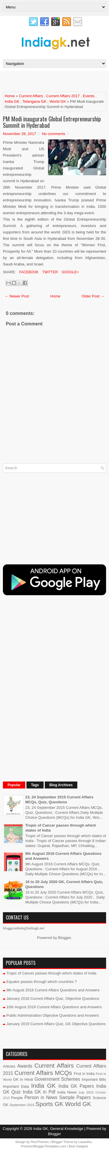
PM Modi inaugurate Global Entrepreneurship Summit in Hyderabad (52, 122)
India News (67, 1092)
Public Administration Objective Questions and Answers (52, 1015)
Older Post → (93, 296)
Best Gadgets (78, 1146)
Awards (24, 1066)
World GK (57, 101)
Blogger (64, 937)
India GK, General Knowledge (58, 1128)
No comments (53, 134)
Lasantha (85, 1142)
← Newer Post (17, 296)
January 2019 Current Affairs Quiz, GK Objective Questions (56, 1024)
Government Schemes (57, 1079)
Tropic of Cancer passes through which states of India (51, 973)
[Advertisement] (56, 81)
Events (88, 96)
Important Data (16, 1086)
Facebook (28, 272)
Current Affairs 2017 (63, 96)
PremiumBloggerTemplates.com (43, 1146)
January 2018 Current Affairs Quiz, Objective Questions (52, 998)
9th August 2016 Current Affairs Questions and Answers (53, 990)
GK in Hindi (23, 1079)
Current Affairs (31, 96)
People (17, 1098)
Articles (9, 1066)
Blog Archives (61, 785)
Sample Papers (75, 1097)
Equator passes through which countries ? (41, 981)
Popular (14, 785)
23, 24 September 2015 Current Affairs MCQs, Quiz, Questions (59, 799)
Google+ (70, 272)
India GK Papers (76, 1086)
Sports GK (49, 1104)
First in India (84, 1073)
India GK (12, 101)
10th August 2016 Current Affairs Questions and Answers (54, 1007)
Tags (35, 785)
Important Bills (94, 1079)
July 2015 (86, 1092)
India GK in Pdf (39, 1091)
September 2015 (21, 1105)
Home (10, 96)
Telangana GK (34, 101)
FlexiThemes (40, 1142)
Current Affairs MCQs (43, 1072)
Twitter (49, 272)
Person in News (40, 1097)
